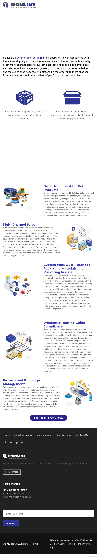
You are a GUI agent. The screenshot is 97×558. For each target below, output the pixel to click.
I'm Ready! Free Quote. (48, 417)
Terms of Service (83, 544)
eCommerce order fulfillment (32, 57)
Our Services (64, 435)
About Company (23, 435)
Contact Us (82, 435)
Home (6, 435)
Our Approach (44, 435)
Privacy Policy (64, 544)
